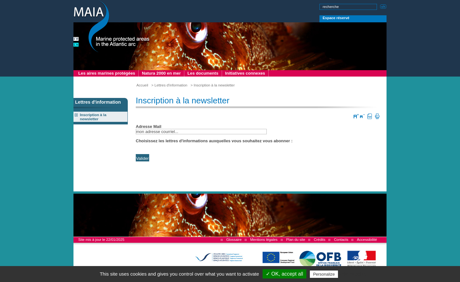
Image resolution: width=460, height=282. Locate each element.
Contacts (341, 239)
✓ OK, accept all (284, 274)
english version (76, 45)
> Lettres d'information (169, 85)
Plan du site (295, 239)
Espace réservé (336, 18)
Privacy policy (353, 274)
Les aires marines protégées (106, 73)
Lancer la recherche (383, 6)
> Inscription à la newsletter (212, 85)
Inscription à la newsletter (93, 117)
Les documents (203, 73)
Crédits (319, 239)
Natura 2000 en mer (161, 73)
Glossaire (233, 239)
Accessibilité (367, 239)
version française (76, 39)
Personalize (324, 274)
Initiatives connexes (245, 73)
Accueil (142, 85)
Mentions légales (263, 239)
